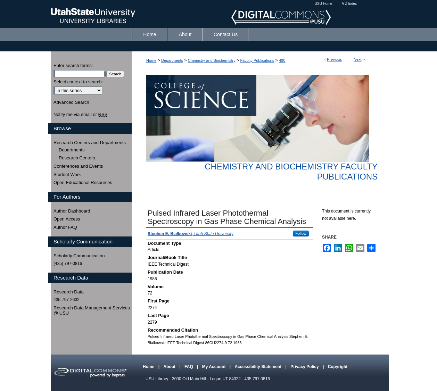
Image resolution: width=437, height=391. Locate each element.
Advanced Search (71, 102)
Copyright (338, 366)
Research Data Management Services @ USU (91, 310)
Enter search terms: (73, 65)
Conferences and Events (78, 166)
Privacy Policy (305, 366)
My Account (214, 366)
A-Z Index (349, 4)
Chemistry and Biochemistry (212, 60)
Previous (334, 59)
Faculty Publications (257, 60)
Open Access (66, 219)
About (169, 366)
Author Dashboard (71, 211)
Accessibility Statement (258, 366)
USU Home (323, 4)
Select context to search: (78, 81)
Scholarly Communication (79, 255)
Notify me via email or (80, 114)
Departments (172, 60)
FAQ (189, 366)
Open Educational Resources (82, 182)
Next (358, 59)
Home (151, 60)
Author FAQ (65, 227)
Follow (300, 233)
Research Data (68, 291)
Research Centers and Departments (89, 142)
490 (282, 60)
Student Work (67, 174)
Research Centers (77, 157)
